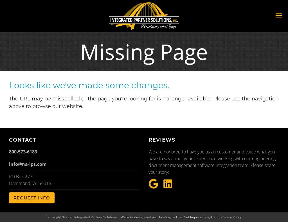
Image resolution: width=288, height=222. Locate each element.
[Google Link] (153, 184)
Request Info (32, 198)
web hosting (161, 217)
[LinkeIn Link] (168, 184)
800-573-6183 (23, 152)
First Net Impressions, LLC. (196, 217)
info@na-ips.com (28, 164)
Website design (133, 217)
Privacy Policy (231, 217)
